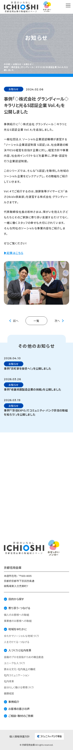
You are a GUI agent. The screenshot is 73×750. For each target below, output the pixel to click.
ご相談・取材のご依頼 (20, 716)
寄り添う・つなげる (19, 608)
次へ (57, 321)
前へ (15, 321)
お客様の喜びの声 (19, 709)
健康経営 (9, 693)
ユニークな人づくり (14, 663)
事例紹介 (13, 702)
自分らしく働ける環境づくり (19, 687)
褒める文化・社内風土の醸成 (19, 669)
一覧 (36, 321)
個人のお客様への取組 (16, 615)
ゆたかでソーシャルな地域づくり (21, 636)
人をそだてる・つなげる (16, 642)
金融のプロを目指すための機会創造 (24, 657)
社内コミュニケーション (16, 675)
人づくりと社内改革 (19, 650)
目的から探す (16, 599)
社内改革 (9, 681)
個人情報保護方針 (19, 736)
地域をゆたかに (17, 629)
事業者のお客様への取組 (18, 621)
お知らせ (14, 89)
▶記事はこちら (13, 253)
